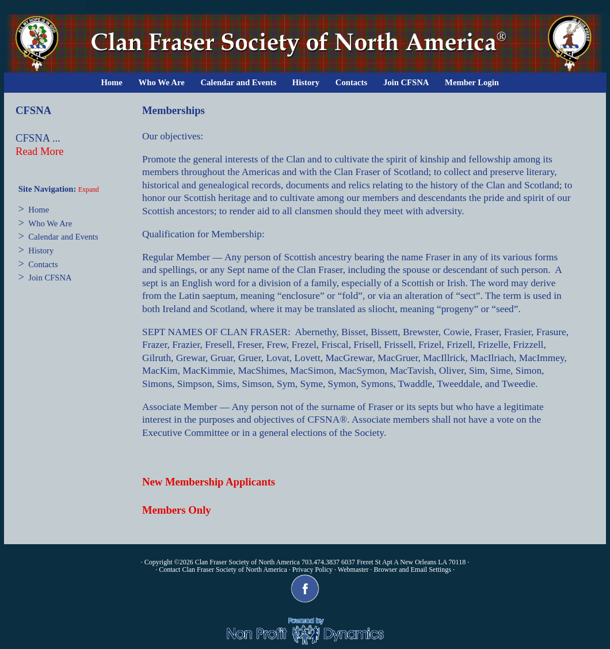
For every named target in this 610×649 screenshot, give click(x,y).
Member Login (472, 82)
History (305, 82)
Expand (88, 189)
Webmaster (353, 569)
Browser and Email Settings (412, 569)
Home (111, 82)
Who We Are (162, 82)
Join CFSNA (406, 82)
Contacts (351, 82)
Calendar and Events (238, 82)
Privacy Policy (312, 569)
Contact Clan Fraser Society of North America (223, 569)
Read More (39, 151)
